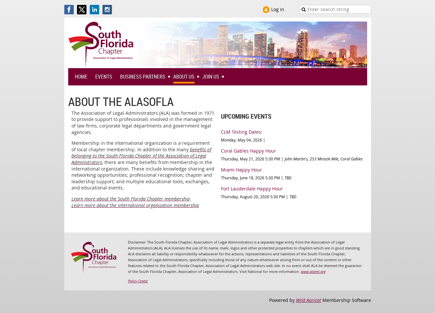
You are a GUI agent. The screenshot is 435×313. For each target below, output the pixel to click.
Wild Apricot (308, 300)
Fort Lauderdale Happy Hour (252, 189)
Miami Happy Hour (241, 170)
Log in (277, 9)
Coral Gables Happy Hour (248, 151)
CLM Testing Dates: (241, 132)
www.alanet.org (313, 271)
